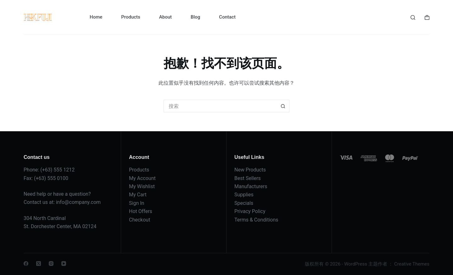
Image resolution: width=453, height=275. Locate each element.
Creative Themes (411, 264)
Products (130, 17)
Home (96, 17)
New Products (250, 170)
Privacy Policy (250, 211)
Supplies (244, 195)
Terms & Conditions (256, 220)
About (165, 17)
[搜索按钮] (283, 106)
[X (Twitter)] (38, 263)
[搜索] (413, 17)
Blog (195, 17)
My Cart (138, 195)
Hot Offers (140, 211)
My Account (142, 178)
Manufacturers (250, 186)
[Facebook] (26, 263)
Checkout (139, 220)
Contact (227, 17)
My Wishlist (142, 186)
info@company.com (78, 202)
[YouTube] (63, 263)
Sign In (136, 203)
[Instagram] (51, 263)
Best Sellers (247, 178)
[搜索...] (220, 106)
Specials (243, 203)
